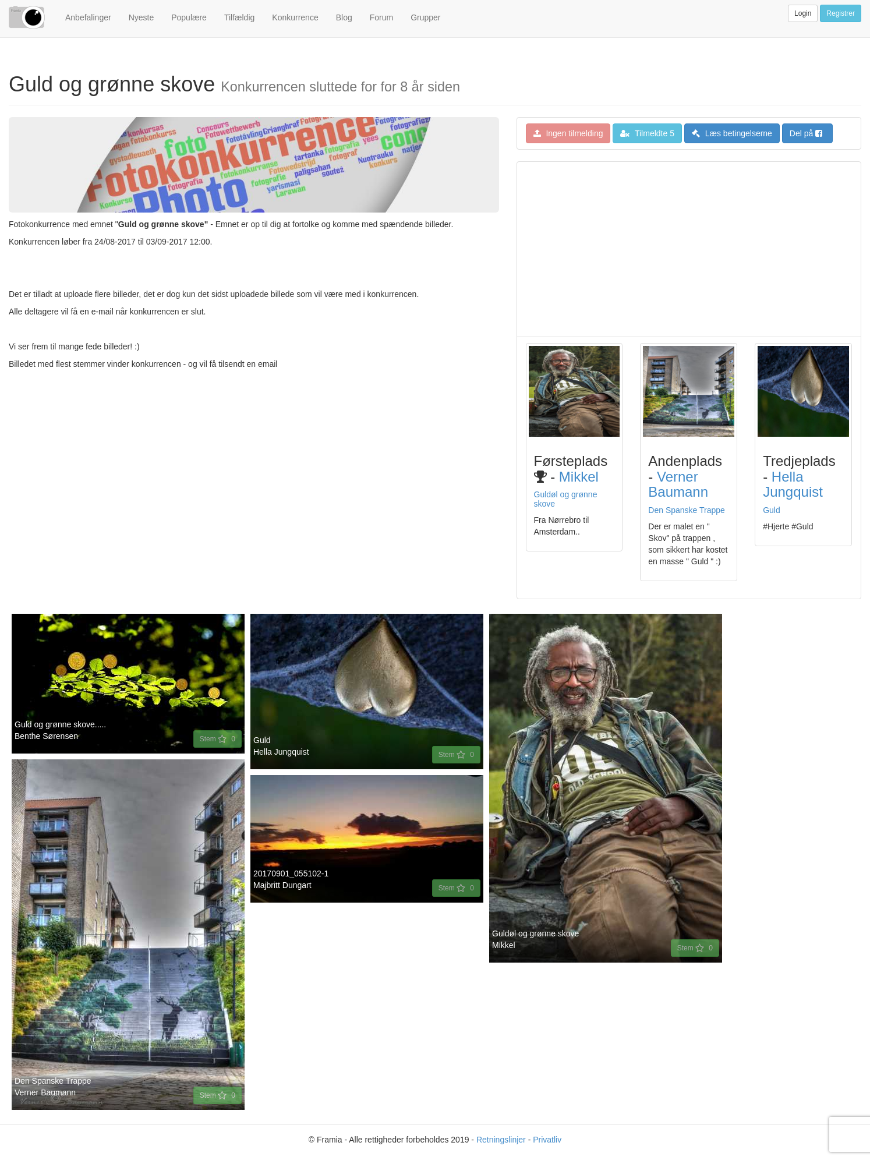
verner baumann (678, 484)
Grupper (425, 17)
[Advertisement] (689, 249)
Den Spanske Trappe (686, 510)
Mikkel (579, 476)
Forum (381, 17)
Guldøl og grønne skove (565, 499)
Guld (771, 510)
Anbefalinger (88, 17)
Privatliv (547, 1139)
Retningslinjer (501, 1139)
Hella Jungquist (793, 484)
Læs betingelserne (732, 133)
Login (802, 13)
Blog (344, 17)
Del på (806, 133)
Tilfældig (239, 17)
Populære (189, 17)
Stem (217, 739)
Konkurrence (295, 17)
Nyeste (141, 17)
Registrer (840, 13)
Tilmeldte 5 (647, 133)
